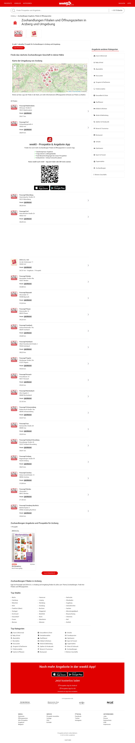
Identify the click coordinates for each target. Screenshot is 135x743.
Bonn (40, 617)
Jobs (105, 716)
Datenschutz (107, 720)
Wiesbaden (69, 600)
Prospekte (8, 3)
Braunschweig (70, 614)
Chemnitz (68, 617)
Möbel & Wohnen (100, 109)
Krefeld (68, 622)
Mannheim (42, 619)
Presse (105, 718)
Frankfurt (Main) (16, 608)
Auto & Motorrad (100, 56)
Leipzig (41, 600)
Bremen (14, 622)
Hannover (41, 597)
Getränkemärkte (44, 635)
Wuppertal (42, 611)
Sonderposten (70, 635)
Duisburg (41, 606)
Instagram (78, 720)
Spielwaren (98, 148)
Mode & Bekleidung (101, 115)
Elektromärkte (99, 89)
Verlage (49, 718)
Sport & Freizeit (100, 155)
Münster (41, 622)
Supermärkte (99, 161)
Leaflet (68, 91)
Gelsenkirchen (70, 606)
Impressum (107, 724)
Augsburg (68, 603)
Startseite (21, 716)
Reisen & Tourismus (101, 128)
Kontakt (49, 722)
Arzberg (13, 16)
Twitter (77, 718)
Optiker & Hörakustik (101, 122)
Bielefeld (41, 614)
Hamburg (14, 600)
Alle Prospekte (49, 573)
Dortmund (14, 614)
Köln (13, 606)
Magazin (122, 3)
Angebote (21, 722)
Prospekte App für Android (67, 685)
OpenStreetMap (77, 91)
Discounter (98, 76)
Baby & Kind (98, 62)
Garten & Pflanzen (17, 652)
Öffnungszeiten (23, 718)
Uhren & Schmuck (71, 646)
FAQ (48, 720)
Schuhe (97, 142)
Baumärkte (98, 69)
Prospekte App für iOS (68, 688)
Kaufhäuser (98, 102)
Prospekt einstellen (53, 716)
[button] (84, 66)
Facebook (78, 716)
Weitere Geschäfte (100, 175)
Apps (129, 3)
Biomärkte (15, 641)
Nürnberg (41, 603)
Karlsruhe (68, 597)
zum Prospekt (18, 48)
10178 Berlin (117, 10)
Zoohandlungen (100, 168)
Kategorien (27, 3)
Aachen (68, 608)
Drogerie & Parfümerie (102, 82)
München (14, 603)
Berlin (72, 5)
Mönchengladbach (71, 611)
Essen (13, 619)
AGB (104, 722)
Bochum (41, 608)
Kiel (67, 619)
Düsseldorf (15, 617)
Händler (17, 3)
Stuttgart (14, 611)
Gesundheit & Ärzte (101, 95)
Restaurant (98, 135)
